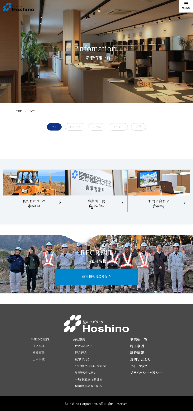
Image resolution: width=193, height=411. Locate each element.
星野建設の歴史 (85, 372)
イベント (118, 126)
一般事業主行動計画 (89, 379)
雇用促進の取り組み (88, 386)
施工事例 (137, 346)
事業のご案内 (40, 339)
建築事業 (39, 352)
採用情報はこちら (95, 276)
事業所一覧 (138, 339)
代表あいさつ (84, 346)
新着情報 (137, 353)
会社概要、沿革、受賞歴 (90, 366)
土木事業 (39, 359)
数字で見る (82, 359)
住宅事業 (39, 346)
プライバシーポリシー (146, 373)
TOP (19, 111)
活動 (139, 126)
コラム (97, 126)
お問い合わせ (140, 359)
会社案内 (79, 339)
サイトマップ (138, 366)
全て (33, 111)
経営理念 (81, 352)
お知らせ (75, 126)
